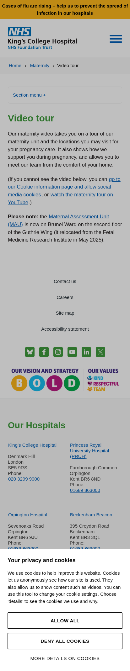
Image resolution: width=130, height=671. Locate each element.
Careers (65, 297)
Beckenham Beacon (91, 514)
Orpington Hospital (27, 514)
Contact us (65, 281)
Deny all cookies (65, 641)
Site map (65, 313)
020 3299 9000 (24, 479)
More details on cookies (65, 658)
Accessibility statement (65, 329)
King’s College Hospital (32, 445)
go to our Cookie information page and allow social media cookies (64, 187)
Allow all (65, 620)
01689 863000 (85, 490)
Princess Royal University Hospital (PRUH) (89, 450)
